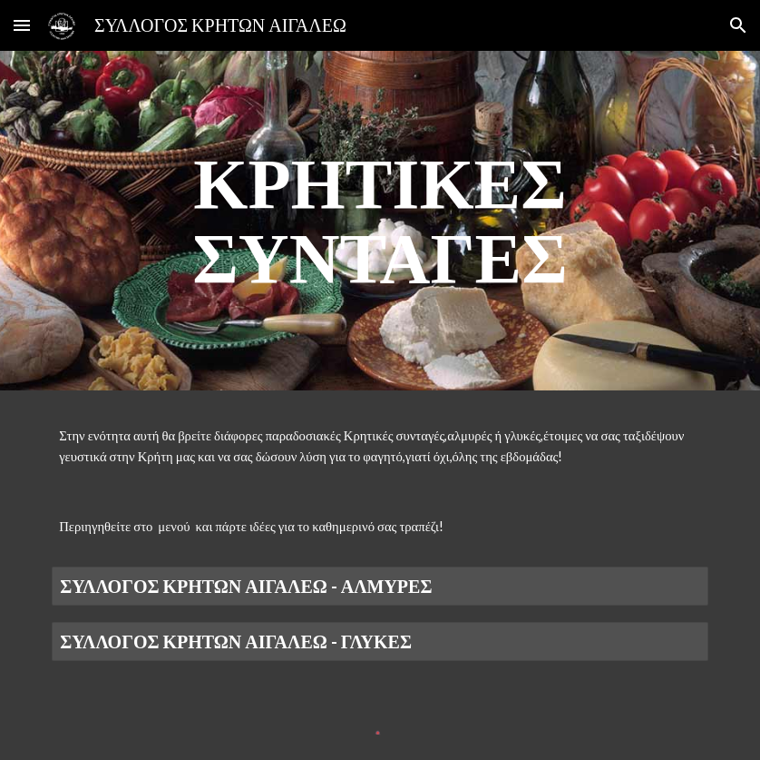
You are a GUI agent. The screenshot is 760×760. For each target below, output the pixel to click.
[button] (22, 25)
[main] (380, 220)
